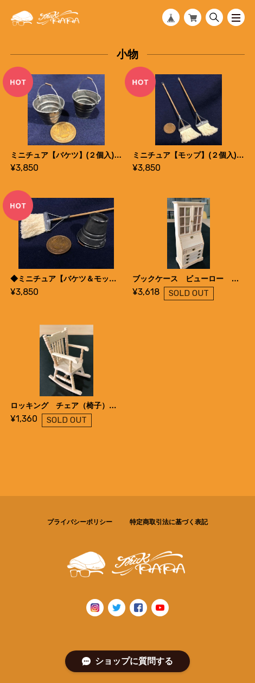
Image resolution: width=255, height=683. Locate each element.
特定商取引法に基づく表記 (169, 522)
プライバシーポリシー (79, 522)
